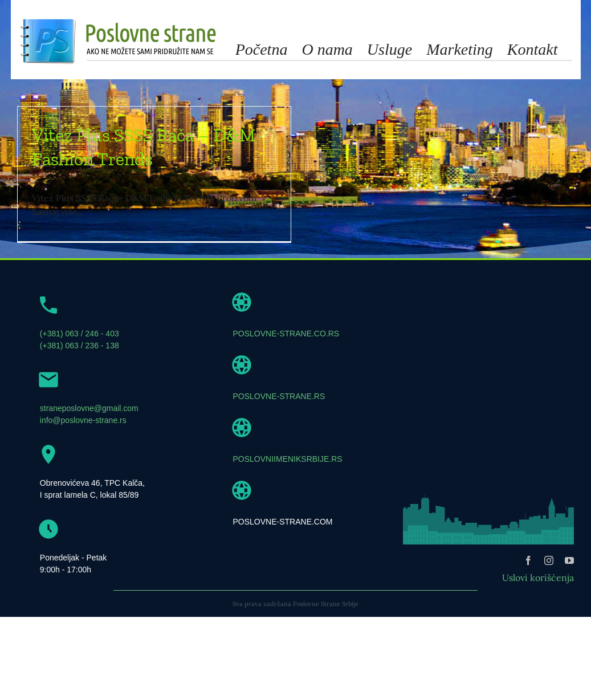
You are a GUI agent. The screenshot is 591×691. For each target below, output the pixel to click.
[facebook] (528, 582)
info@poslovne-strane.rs (83, 442)
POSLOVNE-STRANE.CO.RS (286, 355)
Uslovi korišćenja (538, 599)
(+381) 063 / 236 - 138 (79, 367)
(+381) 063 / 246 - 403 (79, 355)
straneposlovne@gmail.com (89, 430)
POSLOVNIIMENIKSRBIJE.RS (288, 481)
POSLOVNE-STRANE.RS (279, 418)
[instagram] (548, 582)
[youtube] (569, 582)
